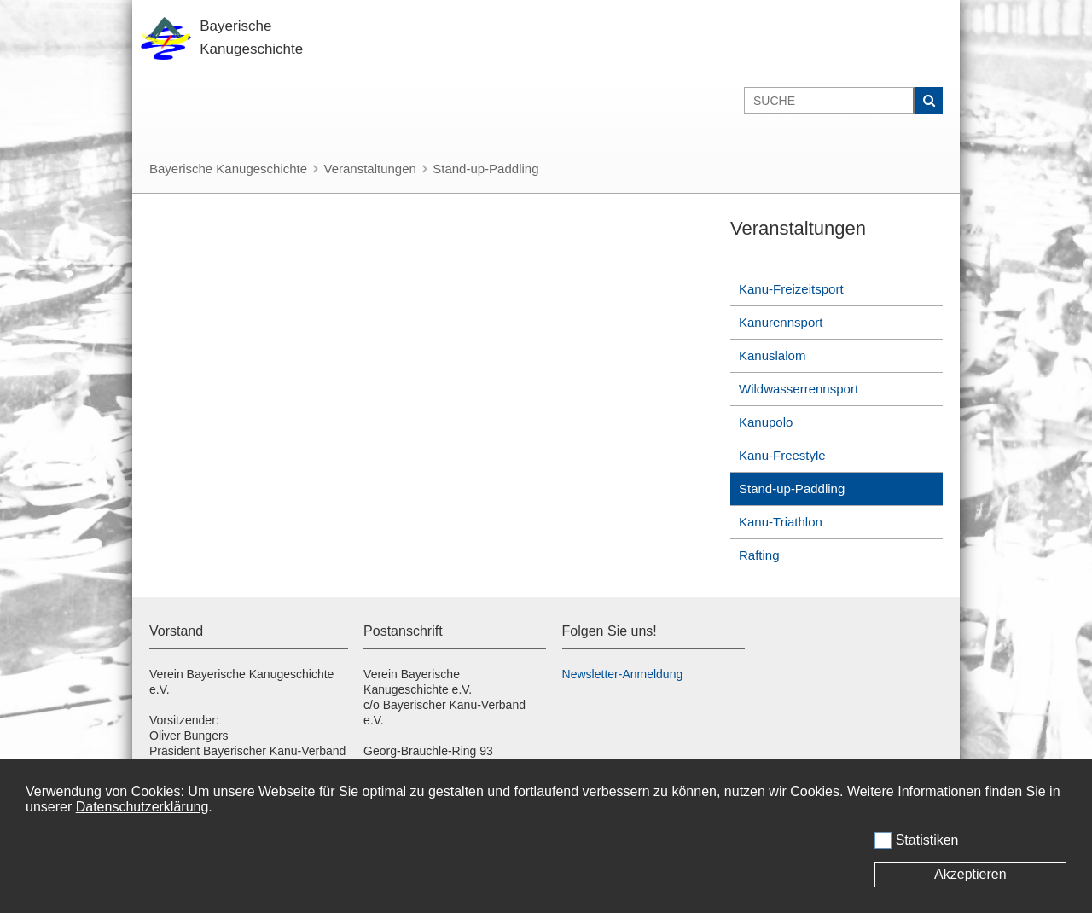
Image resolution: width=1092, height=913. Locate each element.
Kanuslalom (772, 355)
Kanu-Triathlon (780, 522)
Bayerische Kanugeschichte (228, 168)
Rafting (759, 555)
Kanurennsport (780, 322)
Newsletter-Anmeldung (622, 674)
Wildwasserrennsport (798, 388)
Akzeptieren (970, 874)
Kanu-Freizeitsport (791, 289)
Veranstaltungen (369, 168)
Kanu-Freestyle (782, 455)
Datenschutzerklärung (142, 807)
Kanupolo (766, 422)
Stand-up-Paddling (485, 168)
